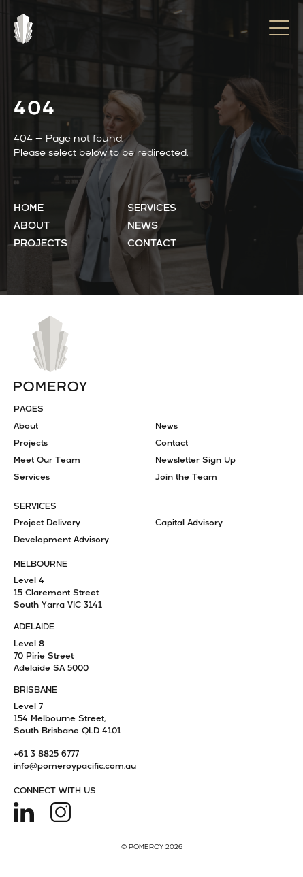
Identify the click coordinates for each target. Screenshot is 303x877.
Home (29, 208)
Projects (40, 244)
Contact (151, 244)
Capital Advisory (189, 523)
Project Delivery (47, 523)
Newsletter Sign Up (195, 461)
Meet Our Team (47, 461)
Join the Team (186, 478)
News (142, 226)
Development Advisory (61, 540)
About (32, 226)
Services (151, 208)
